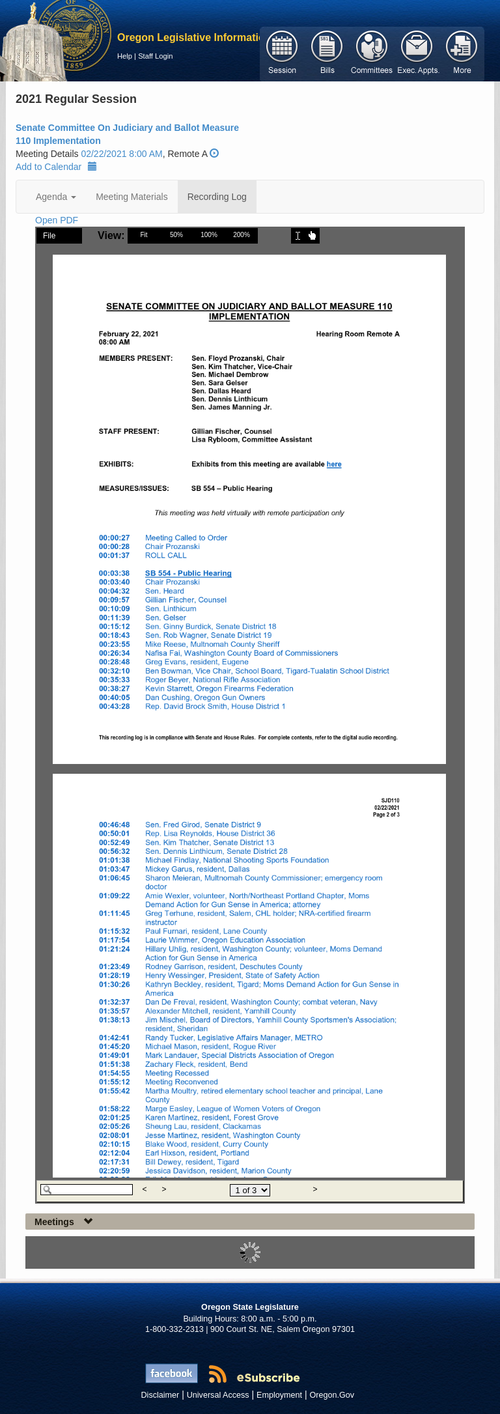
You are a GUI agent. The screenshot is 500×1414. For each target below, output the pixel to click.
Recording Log (217, 196)
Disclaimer (160, 1395)
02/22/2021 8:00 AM (121, 153)
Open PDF (56, 220)
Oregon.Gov (331, 1395)
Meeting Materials (132, 196)
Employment (279, 1395)
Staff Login (155, 56)
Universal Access (218, 1395)
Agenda (56, 196)
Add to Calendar (56, 167)
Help (124, 56)
